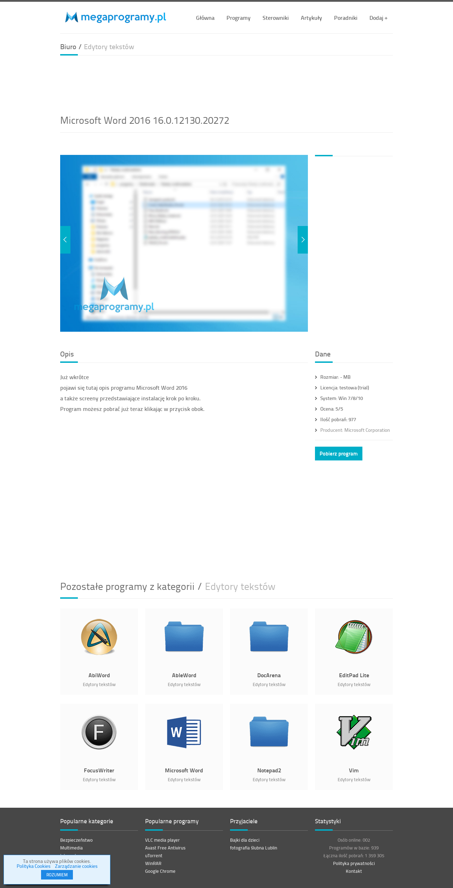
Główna (205, 17)
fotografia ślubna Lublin (253, 848)
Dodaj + (378, 17)
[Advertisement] (226, 84)
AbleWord (184, 675)
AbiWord (99, 675)
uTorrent (153, 855)
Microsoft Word (184, 770)
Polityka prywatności (354, 863)
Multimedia (71, 848)
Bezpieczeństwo (76, 840)
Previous (65, 240)
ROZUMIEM (57, 875)
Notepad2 (269, 770)
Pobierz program (339, 453)
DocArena (269, 675)
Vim (354, 770)
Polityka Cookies (34, 866)
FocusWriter (99, 770)
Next (303, 240)
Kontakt (354, 871)
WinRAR (153, 863)
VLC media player (162, 840)
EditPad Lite (354, 675)
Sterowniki (276, 17)
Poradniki (345, 17)
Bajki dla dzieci (244, 840)
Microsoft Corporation (355, 429)
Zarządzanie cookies (76, 866)
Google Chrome (160, 871)
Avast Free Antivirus (165, 848)
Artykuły (311, 17)
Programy (238, 17)
